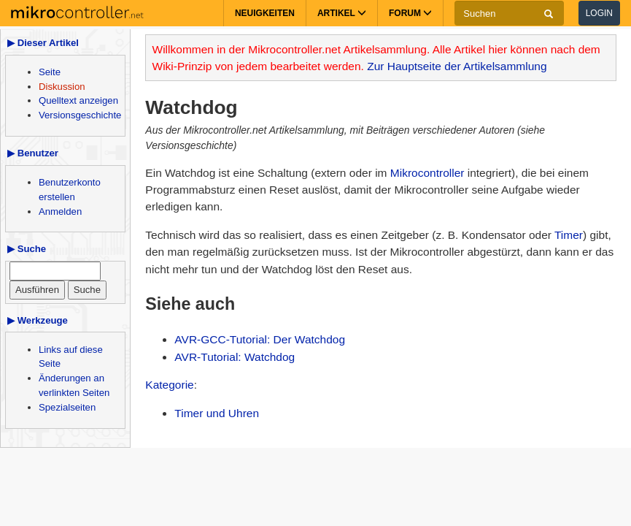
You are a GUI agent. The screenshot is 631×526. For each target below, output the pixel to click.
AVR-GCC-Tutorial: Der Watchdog (259, 339)
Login (599, 13)
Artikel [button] (341, 13)
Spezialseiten (67, 407)
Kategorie (169, 384)
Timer (568, 235)
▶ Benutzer (32, 153)
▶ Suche (26, 248)
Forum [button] (410, 13)
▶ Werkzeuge (37, 320)
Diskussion (62, 86)
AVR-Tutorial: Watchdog (234, 357)
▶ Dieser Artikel (43, 42)
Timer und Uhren (216, 413)
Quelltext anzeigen (78, 100)
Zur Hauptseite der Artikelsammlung (456, 66)
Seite (50, 71)
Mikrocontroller (427, 173)
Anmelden (60, 211)
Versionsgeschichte (80, 115)
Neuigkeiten (265, 13)
